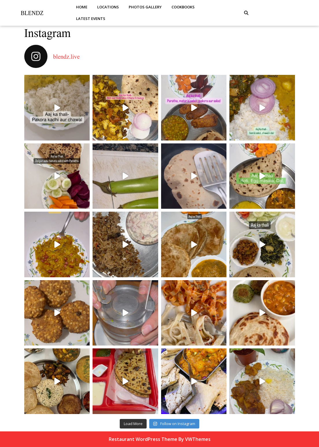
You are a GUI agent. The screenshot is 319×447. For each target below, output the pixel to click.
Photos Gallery (145, 7)
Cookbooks (183, 7)
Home (81, 7)
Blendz (32, 13)
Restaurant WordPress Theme (143, 439)
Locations (108, 7)
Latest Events (90, 18)
